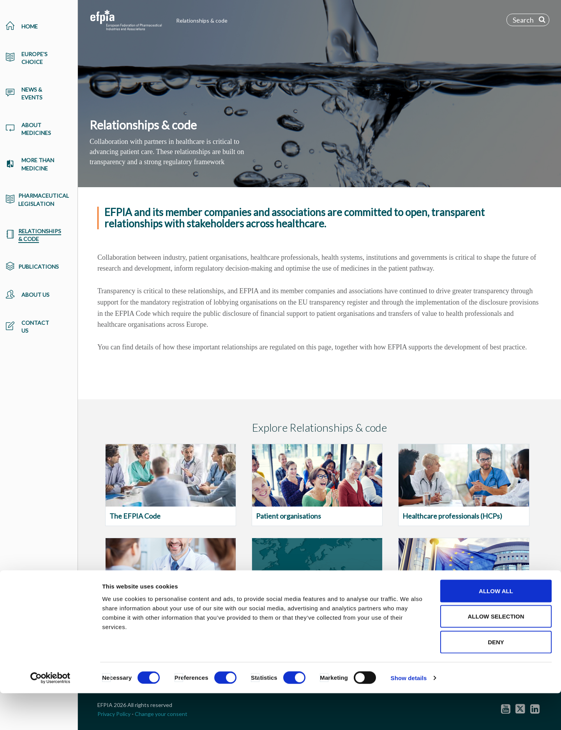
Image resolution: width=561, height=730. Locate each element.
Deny (496, 678)
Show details (409, 714)
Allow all (496, 627)
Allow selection (496, 653)
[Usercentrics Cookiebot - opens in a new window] (50, 715)
